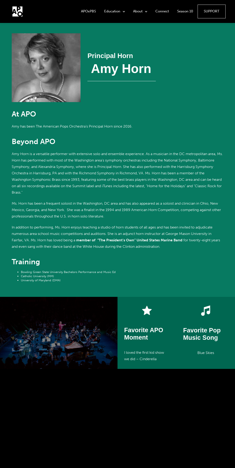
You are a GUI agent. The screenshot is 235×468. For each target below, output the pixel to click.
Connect (162, 11)
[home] (17, 11)
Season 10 (185, 11)
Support (211, 11)
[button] (115, 11)
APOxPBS (88, 11)
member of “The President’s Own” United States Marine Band (129, 240)
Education (112, 11)
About (138, 11)
